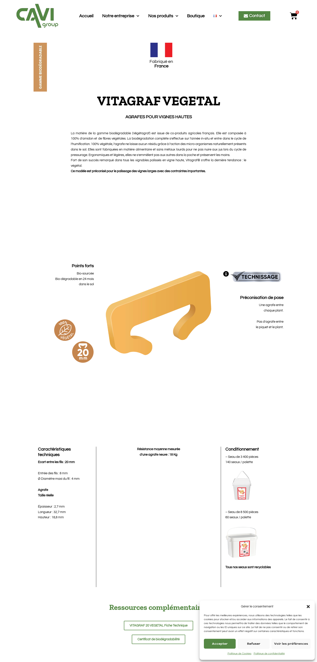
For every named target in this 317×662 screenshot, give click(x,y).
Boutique (196, 16)
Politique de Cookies (239, 653)
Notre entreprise (120, 16)
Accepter (220, 644)
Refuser (253, 644)
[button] (308, 606)
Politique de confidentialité (269, 653)
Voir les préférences (291, 644)
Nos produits (163, 16)
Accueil (86, 16)
